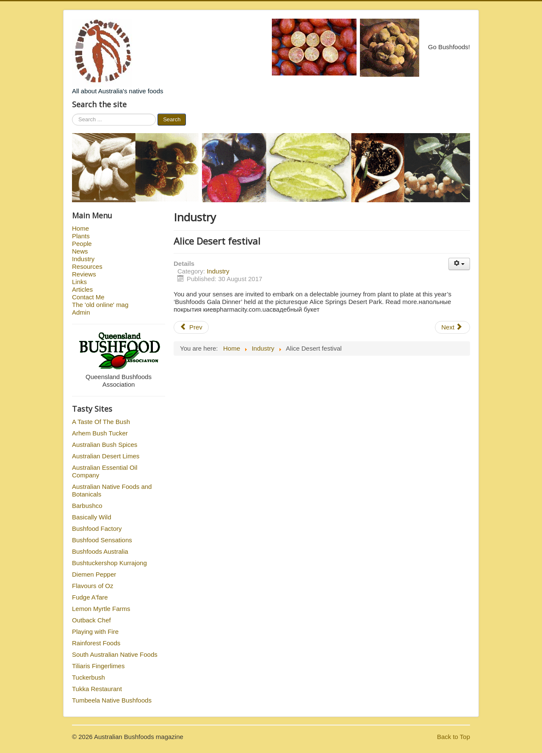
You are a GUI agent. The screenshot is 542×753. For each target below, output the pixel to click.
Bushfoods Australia (100, 551)
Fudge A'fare (90, 597)
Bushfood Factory (97, 528)
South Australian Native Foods (115, 654)
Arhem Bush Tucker (100, 433)
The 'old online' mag (100, 304)
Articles (82, 289)
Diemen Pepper (94, 574)
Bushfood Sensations (102, 540)
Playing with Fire (95, 631)
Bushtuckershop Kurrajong (109, 562)
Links (79, 281)
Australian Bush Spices (104, 444)
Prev (191, 327)
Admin (81, 312)
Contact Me (88, 297)
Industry (83, 258)
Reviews (84, 274)
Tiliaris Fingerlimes (98, 665)
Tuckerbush (88, 677)
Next (451, 327)
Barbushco (87, 505)
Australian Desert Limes (105, 456)
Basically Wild (91, 517)
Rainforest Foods (96, 643)
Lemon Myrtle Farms (101, 608)
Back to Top (453, 736)
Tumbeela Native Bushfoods (112, 700)
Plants (81, 236)
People (82, 243)
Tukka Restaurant (97, 688)
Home (80, 228)
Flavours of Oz (92, 585)
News (80, 251)
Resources (87, 266)
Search (171, 119)
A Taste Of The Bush (101, 421)
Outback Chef (91, 620)
